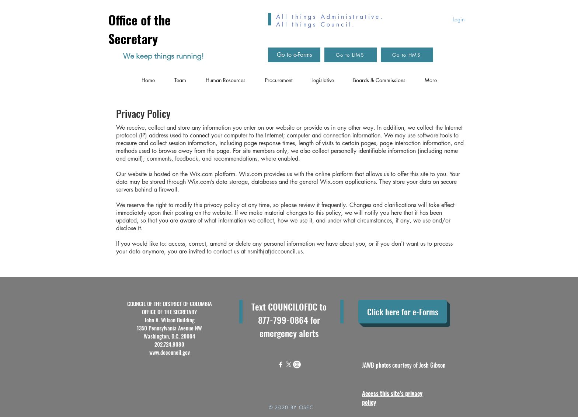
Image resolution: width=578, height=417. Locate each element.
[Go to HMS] (407, 55)
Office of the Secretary (139, 29)
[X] (289, 364)
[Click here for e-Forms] (402, 311)
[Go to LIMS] (350, 55)
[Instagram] (297, 364)
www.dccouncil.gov (169, 352)
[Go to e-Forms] (294, 55)
